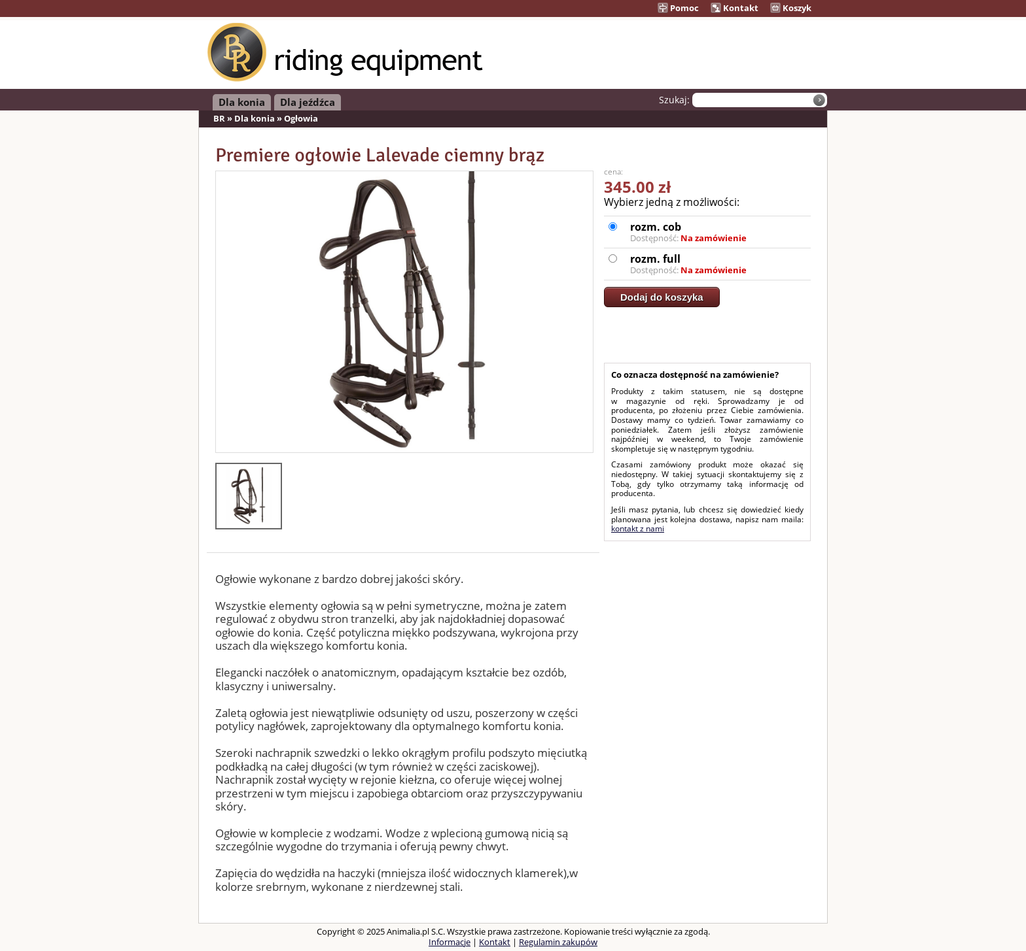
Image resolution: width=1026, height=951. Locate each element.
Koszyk (790, 8)
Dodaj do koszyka (661, 297)
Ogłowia (301, 118)
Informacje (449, 942)
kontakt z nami (637, 528)
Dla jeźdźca (307, 101)
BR (219, 118)
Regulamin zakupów (558, 942)
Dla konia (242, 101)
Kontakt (734, 8)
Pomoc (678, 8)
